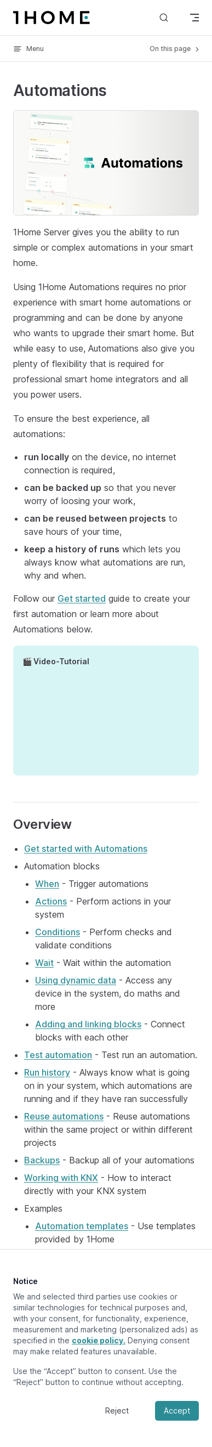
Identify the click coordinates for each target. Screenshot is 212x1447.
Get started (82, 598)
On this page (175, 48)
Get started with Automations (85, 848)
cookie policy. (98, 1340)
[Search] (164, 17)
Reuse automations (64, 1116)
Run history (47, 1072)
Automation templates (81, 1225)
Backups (42, 1160)
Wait (44, 962)
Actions (51, 901)
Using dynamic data (75, 980)
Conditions (57, 931)
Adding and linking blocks (88, 1024)
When (47, 883)
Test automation (58, 1054)
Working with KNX (61, 1177)
